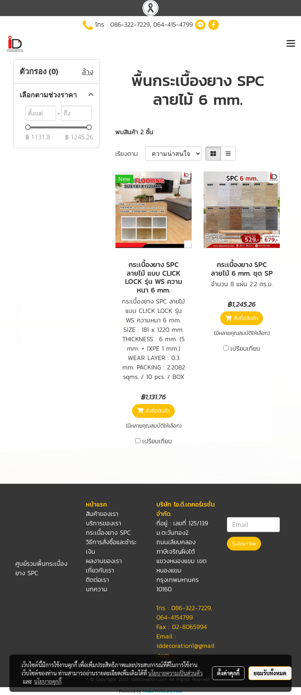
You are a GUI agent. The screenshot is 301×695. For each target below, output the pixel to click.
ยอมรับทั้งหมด (270, 673)
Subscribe (244, 544)
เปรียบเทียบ (157, 441)
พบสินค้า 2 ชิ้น (134, 132)
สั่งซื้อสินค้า (153, 411)
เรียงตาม (130, 153)
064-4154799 (174, 617)
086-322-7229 (130, 24)
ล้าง (87, 71)
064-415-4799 (173, 24)
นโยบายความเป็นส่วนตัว (175, 673)
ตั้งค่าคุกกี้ (228, 673)
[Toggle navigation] (290, 44)
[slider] (28, 127)
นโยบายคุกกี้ (48, 681)
